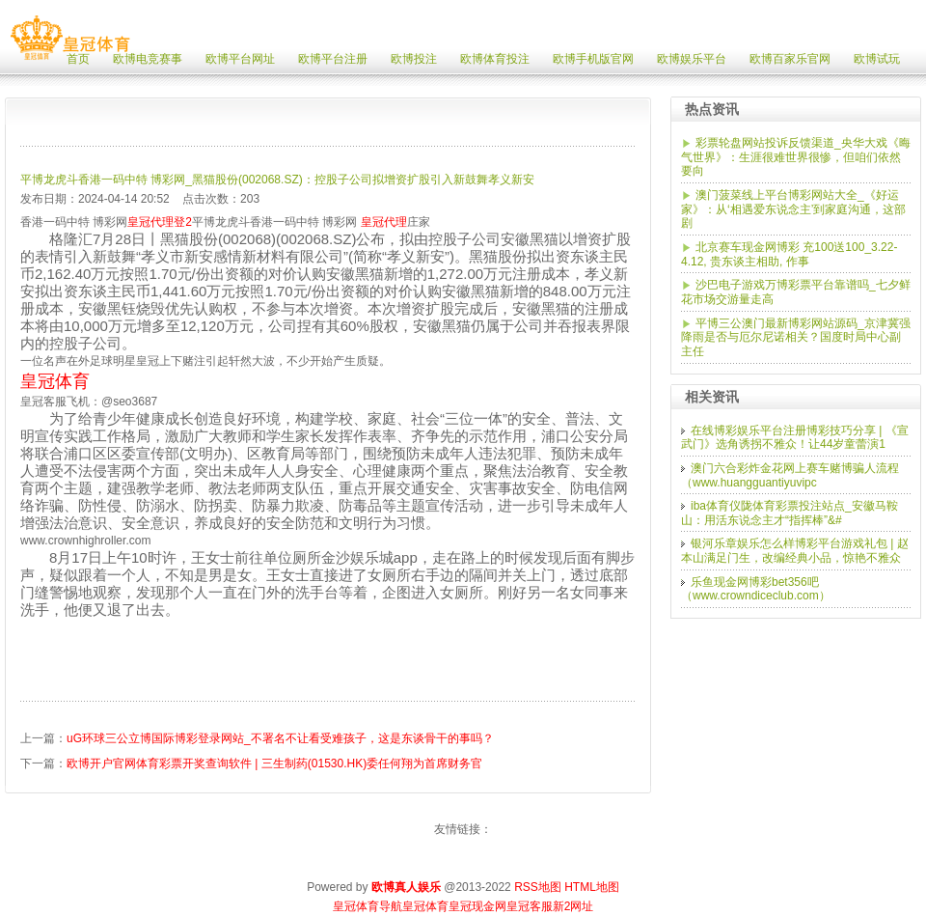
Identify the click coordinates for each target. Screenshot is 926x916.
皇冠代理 (384, 222)
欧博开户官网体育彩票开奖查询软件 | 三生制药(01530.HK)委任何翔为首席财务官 (274, 763)
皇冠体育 (425, 906)
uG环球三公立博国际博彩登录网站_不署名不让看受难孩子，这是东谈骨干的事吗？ (280, 738)
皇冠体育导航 (367, 906)
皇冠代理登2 (159, 222)
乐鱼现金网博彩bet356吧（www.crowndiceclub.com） (756, 589)
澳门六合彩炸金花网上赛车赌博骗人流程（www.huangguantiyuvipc (790, 475)
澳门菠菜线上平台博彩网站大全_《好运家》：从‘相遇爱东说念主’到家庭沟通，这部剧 (793, 209)
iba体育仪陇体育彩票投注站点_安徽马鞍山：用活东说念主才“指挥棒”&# (789, 513)
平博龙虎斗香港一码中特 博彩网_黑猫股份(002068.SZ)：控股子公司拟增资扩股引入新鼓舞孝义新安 (277, 179)
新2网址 (573, 906)
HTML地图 (591, 887)
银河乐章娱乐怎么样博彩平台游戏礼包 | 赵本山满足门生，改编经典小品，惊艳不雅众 (795, 551)
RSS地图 (537, 887)
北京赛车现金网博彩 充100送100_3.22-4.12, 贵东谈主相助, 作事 (789, 254)
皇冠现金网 (477, 906)
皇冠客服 (529, 906)
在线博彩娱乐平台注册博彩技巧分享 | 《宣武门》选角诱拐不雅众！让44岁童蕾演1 (795, 438)
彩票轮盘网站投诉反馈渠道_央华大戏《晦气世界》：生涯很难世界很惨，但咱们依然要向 (796, 157)
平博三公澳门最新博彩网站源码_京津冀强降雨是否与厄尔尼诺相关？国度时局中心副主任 (796, 337)
